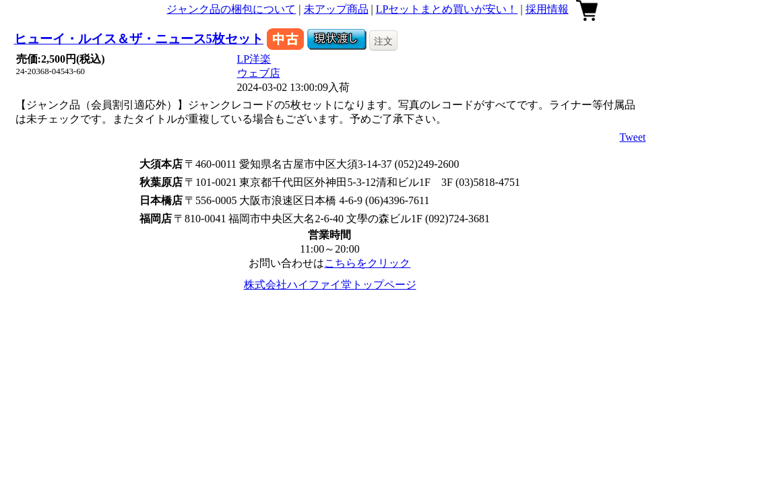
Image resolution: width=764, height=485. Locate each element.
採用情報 (547, 9)
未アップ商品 (336, 9)
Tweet (633, 137)
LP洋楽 (254, 59)
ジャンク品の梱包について (231, 9)
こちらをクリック (367, 263)
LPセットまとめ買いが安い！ (447, 9)
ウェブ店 (258, 73)
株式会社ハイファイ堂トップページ (330, 284)
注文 (383, 41)
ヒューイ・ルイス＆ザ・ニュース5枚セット (138, 39)
